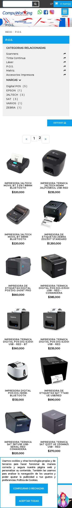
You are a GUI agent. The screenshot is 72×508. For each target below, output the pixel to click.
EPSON (14, 90)
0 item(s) (63, 3)
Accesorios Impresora (36, 75)
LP (51, 3)
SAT (12, 99)
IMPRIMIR (59, 123)
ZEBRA (13, 107)
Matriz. (36, 70)
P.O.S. (18, 32)
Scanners (36, 54)
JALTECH (15, 94)
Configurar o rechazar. (28, 488)
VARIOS (14, 103)
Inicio (8, 32)
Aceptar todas (29, 501)
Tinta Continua (36, 58)
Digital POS (16, 86)
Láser (36, 62)
